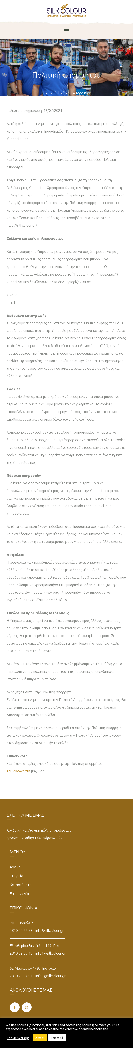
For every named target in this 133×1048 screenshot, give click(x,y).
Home (48, 92)
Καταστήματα (21, 885)
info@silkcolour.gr (49, 931)
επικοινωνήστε (18, 771)
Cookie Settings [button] (18, 1038)
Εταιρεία (16, 876)
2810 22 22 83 (21, 931)
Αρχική (15, 867)
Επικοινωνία (19, 894)
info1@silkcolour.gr (50, 953)
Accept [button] (39, 1037)
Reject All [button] (57, 1037)
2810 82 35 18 (21, 953)
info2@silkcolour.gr (50, 976)
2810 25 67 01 (21, 976)
